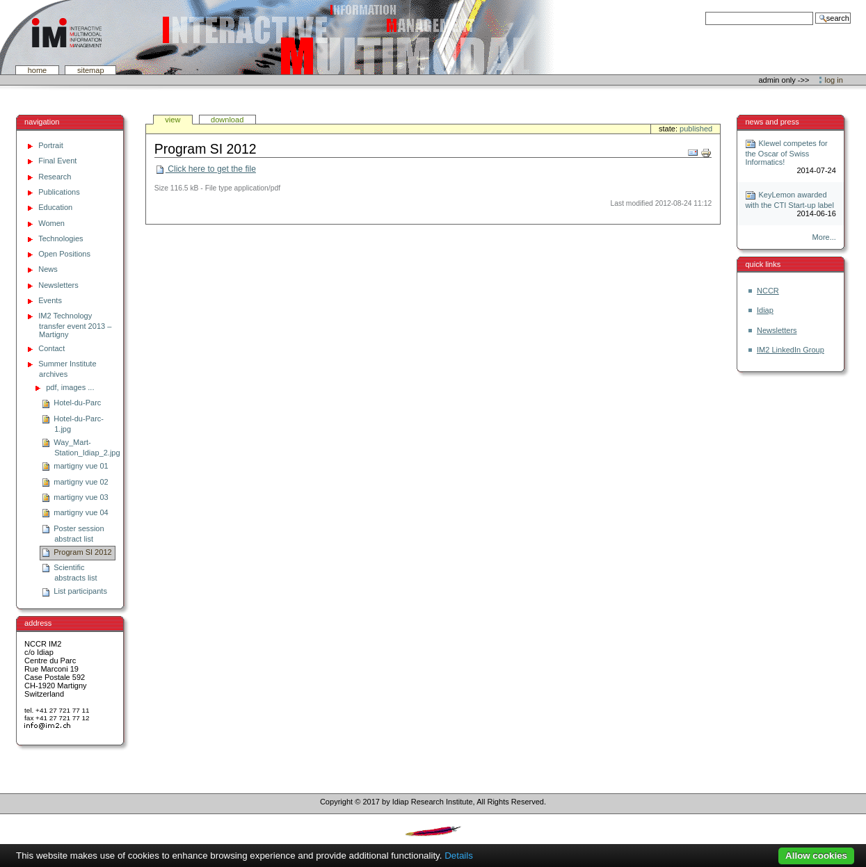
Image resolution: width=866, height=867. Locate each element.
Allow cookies (816, 855)
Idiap (765, 310)
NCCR (768, 290)
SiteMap (90, 70)
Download (227, 119)
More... (824, 237)
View (172, 119)
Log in (834, 80)
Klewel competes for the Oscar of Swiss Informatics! (786, 152)
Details (458, 855)
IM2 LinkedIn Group (790, 350)
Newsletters (777, 330)
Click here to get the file (205, 169)
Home (37, 70)
